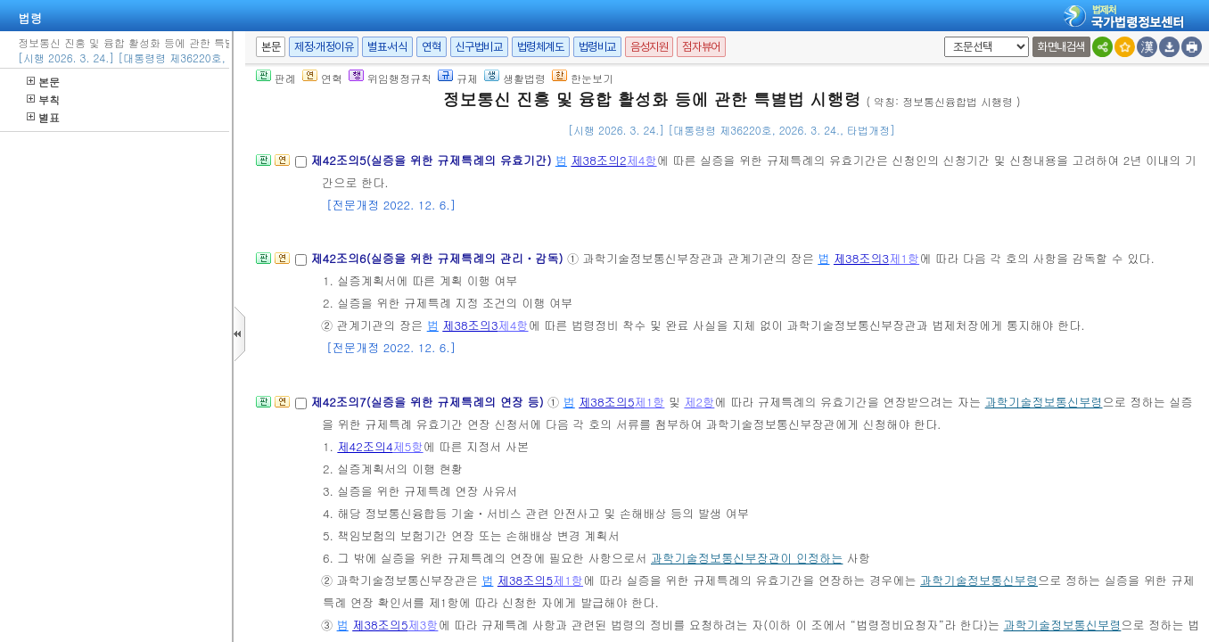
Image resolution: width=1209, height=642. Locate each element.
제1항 (904, 258)
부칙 (43, 99)
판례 (276, 78)
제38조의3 (861, 258)
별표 (43, 117)
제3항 (422, 624)
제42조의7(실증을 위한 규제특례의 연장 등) (428, 401)
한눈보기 (582, 78)
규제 (458, 78)
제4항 (642, 160)
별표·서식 (387, 47)
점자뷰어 (701, 47)
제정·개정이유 (323, 47)
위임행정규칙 (390, 78)
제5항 (408, 446)
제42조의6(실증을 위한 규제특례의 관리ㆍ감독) (438, 258)
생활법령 (515, 78)
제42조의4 (364, 446)
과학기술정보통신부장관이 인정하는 (747, 557)
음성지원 (649, 47)
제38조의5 (606, 401)
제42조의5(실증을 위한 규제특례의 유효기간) (432, 160)
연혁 (431, 47)
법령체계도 (540, 47)
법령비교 (597, 47)
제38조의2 (598, 160)
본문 (43, 81)
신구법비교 (479, 47)
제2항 (699, 401)
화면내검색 (1061, 47)
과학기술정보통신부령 (1044, 401)
